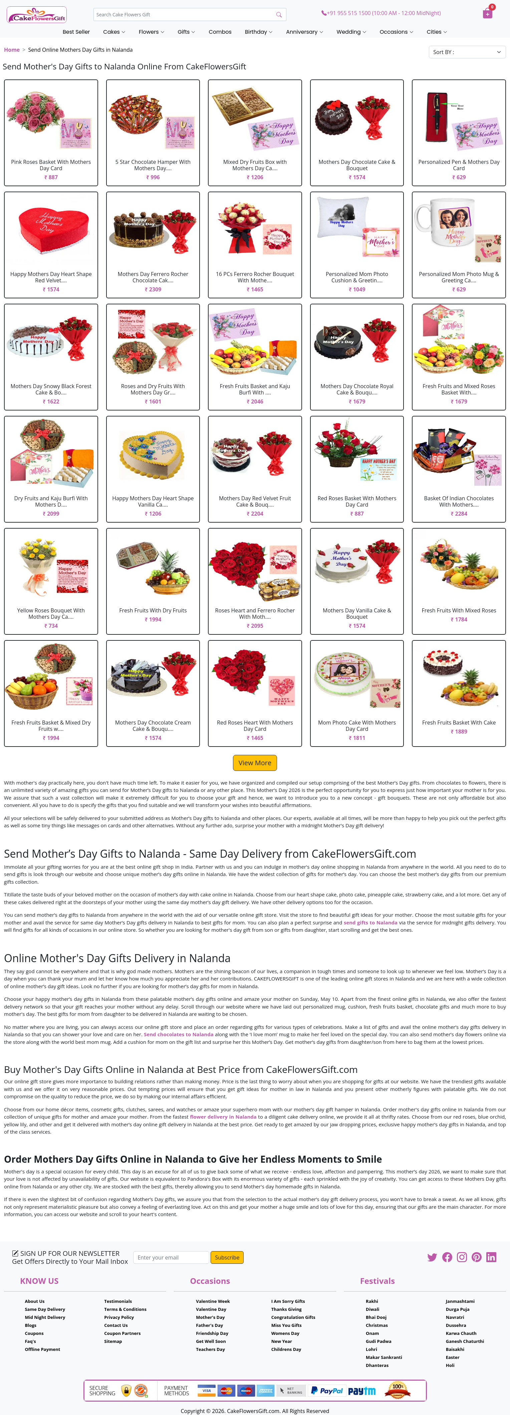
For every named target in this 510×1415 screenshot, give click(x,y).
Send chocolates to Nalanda (179, 1034)
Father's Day (209, 1325)
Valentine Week (213, 1301)
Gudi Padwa (379, 1341)
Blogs (30, 1325)
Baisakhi (455, 1349)
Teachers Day (210, 1349)
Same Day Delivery (45, 1309)
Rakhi (372, 1301)
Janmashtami (460, 1301)
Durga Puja (458, 1309)
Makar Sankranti (384, 1357)
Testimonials (118, 1301)
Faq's (30, 1341)
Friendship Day (212, 1333)
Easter (453, 1357)
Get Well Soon (211, 1341)
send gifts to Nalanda (371, 922)
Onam (372, 1333)
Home (12, 49)
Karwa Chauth (461, 1333)
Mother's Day (210, 1317)
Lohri (371, 1349)
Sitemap (113, 1341)
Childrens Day (286, 1349)
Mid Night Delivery (45, 1317)
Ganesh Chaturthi (465, 1341)
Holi (450, 1365)
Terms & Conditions (125, 1309)
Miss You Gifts (286, 1325)
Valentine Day (211, 1309)
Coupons (34, 1333)
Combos (220, 32)
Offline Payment (42, 1349)
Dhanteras (377, 1365)
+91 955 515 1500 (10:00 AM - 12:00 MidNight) (381, 13)
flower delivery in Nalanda (223, 1116)
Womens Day (285, 1333)
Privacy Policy (119, 1317)
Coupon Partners (122, 1333)
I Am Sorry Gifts (288, 1301)
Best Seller (76, 32)
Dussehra (456, 1325)
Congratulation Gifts (293, 1317)
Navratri (455, 1317)
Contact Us (115, 1325)
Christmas (377, 1325)
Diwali (372, 1309)
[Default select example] (467, 52)
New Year (281, 1341)
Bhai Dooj (376, 1317)
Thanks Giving (286, 1309)
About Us (34, 1301)
